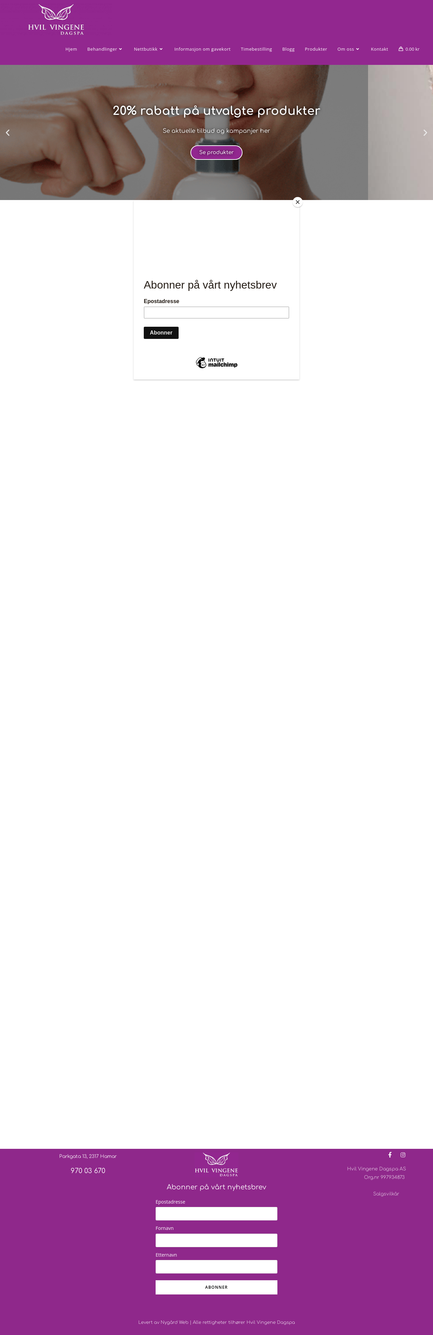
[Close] (298, 202)
